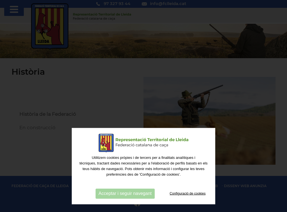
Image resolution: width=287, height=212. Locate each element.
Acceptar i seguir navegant (125, 206)
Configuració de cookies (187, 206)
